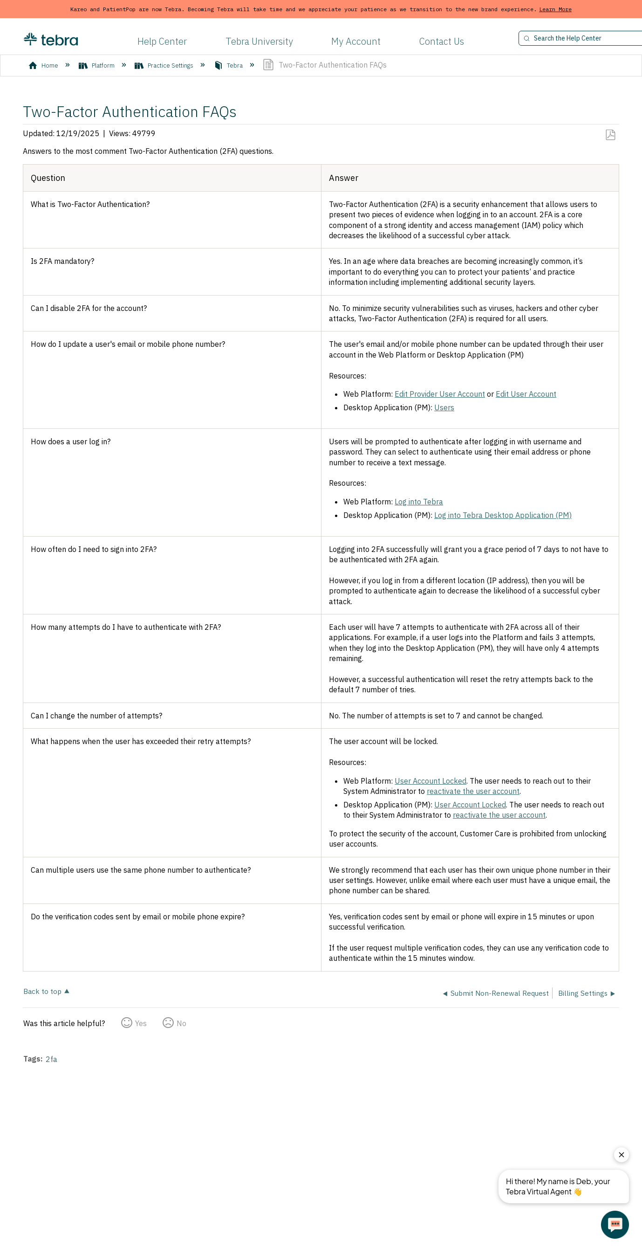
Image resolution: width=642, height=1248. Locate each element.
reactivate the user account (473, 791)
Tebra (229, 65)
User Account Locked (430, 781)
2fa (51, 1059)
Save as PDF (610, 135)
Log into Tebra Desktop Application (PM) (503, 515)
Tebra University (259, 41)
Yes (141, 1023)
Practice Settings (165, 65)
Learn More (555, 9)
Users (444, 407)
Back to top (42, 990)
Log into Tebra (419, 501)
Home (44, 65)
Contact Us (441, 41)
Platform (97, 65)
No (181, 1023)
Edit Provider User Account (440, 394)
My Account (356, 41)
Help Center (162, 41)
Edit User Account (526, 394)
